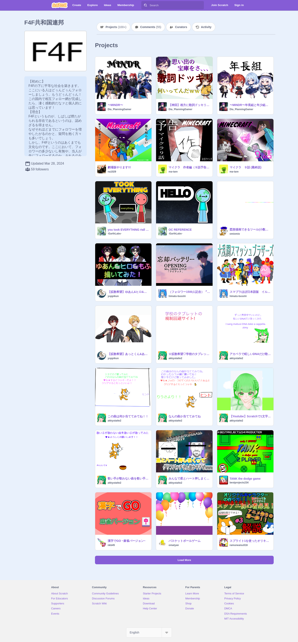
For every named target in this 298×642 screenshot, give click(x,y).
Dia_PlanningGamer (119, 109)
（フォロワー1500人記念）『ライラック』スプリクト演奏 (189, 291)
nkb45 (111, 545)
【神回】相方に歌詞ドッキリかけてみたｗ (189, 105)
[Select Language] (149, 632)
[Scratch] (59, 5)
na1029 (112, 171)
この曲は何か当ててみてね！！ (128, 416)
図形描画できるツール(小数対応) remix (250, 229)
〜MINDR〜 (115, 105)
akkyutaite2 (175, 358)
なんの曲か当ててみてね (185, 416)
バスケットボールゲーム (185, 540)
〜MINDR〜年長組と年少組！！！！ (250, 105)
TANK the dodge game (245, 478)
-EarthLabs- (115, 233)
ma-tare (173, 171)
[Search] (145, 5)
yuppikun (113, 296)
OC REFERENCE (180, 229)
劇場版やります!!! (119, 167)
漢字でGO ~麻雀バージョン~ (126, 540)
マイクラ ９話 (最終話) (245, 167)
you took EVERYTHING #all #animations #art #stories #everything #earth (128, 229)
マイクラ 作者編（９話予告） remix (189, 167)
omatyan (174, 545)
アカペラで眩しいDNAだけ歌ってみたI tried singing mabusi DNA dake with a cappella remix (250, 354)
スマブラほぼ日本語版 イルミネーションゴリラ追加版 (250, 291)
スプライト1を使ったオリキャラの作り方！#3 (250, 540)
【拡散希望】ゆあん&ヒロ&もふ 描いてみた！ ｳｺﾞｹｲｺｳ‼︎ (128, 291)
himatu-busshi (177, 296)
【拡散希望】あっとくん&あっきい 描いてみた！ (128, 354)
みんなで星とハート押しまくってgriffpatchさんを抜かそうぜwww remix (189, 478)
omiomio (235, 233)
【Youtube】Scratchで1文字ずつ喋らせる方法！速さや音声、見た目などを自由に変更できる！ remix (250, 416)
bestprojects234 (239, 482)
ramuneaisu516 (239, 545)
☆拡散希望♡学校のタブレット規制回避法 (189, 354)
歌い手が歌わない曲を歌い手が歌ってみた (128, 478)
